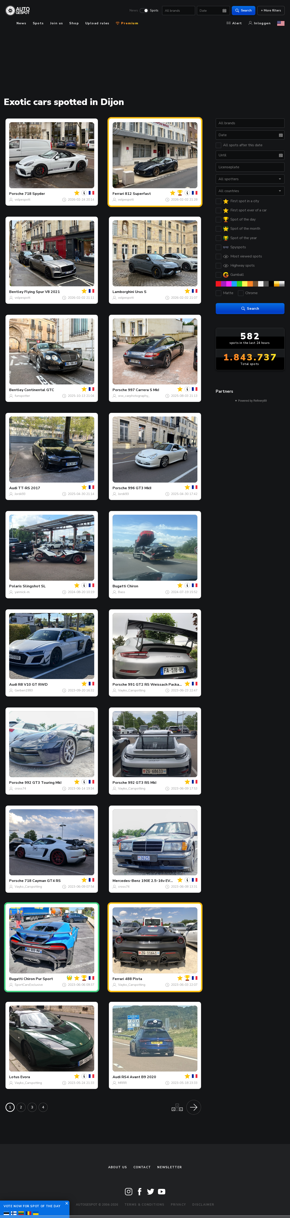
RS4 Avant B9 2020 (139, 1077)
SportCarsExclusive (29, 985)
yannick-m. (22, 592)
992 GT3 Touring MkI (43, 782)
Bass (121, 592)
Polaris (15, 586)
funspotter (22, 396)
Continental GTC (39, 389)
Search (243, 10)
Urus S (140, 291)
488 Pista (133, 978)
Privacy (178, 1205)
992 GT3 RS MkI (142, 782)
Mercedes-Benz (126, 880)
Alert (234, 23)
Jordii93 (20, 494)
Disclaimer (203, 1205)
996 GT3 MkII (139, 488)
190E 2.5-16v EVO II (158, 880)
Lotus (14, 1077)
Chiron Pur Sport (38, 978)
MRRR (122, 1083)
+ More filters (271, 10)
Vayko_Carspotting (131, 690)
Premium (127, 23)
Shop (74, 23)
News (133, 10)
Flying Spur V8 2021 (42, 291)
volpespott (22, 199)
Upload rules (97, 23)
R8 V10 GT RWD (33, 684)
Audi (13, 488)
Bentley (16, 291)
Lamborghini (123, 291)
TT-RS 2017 (29, 488)
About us (117, 1167)
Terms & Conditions (144, 1205)
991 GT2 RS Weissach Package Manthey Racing (170, 684)
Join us (56, 23)
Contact (142, 1167)
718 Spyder (35, 193)
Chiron (132, 586)
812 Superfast (138, 193)
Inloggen (260, 23)
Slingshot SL (34, 586)
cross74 (20, 788)
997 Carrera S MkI (143, 389)
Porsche (16, 193)
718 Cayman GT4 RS (43, 880)
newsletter (169, 1167)
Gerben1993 (24, 690)
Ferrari (118, 193)
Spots (154, 10)
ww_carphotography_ (133, 396)
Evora (25, 1077)
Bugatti (119, 586)
